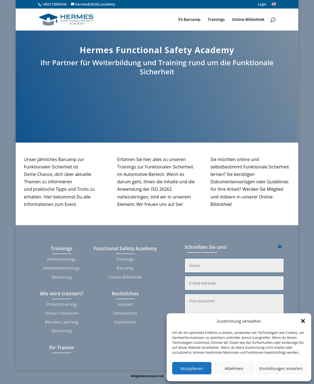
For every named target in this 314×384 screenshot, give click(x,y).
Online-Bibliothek (248, 20)
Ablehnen (234, 368)
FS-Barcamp (189, 20)
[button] (303, 321)
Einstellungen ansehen (281, 368)
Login (262, 5)
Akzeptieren (191, 368)
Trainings (216, 20)
